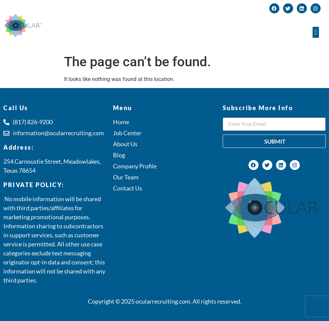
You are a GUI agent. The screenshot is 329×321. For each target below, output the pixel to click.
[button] (316, 32)
